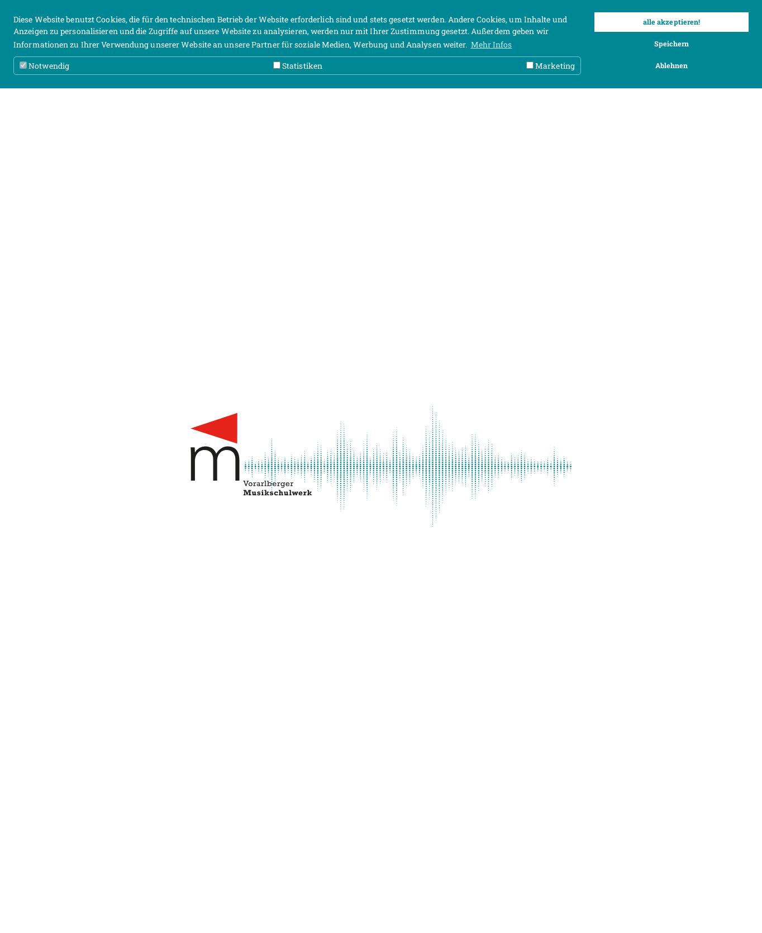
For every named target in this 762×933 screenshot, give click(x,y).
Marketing (550, 65)
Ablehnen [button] (671, 65)
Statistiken (297, 65)
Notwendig (44, 65)
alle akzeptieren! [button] (672, 21)
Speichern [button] (671, 43)
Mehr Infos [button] (491, 44)
